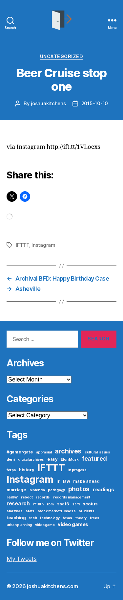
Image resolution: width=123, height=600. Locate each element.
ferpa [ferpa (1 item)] (11, 470)
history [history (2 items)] (26, 469)
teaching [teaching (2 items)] (16, 517)
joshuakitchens (48, 103)
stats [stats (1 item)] (30, 511)
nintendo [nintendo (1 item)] (37, 490)
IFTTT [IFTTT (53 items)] (51, 467)
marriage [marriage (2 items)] (16, 489)
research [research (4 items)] (18, 503)
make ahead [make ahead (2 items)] (86, 481)
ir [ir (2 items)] (57, 481)
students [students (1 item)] (86, 511)
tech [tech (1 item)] (33, 518)
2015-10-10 (94, 103)
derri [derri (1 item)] (11, 459)
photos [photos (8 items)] (79, 489)
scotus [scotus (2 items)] (90, 503)
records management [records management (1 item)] (71, 497)
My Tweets (22, 558)
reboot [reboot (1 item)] (26, 497)
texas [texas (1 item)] (67, 518)
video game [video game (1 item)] (44, 525)
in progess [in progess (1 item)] (77, 470)
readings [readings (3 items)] (103, 490)
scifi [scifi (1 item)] (76, 504)
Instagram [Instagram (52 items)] (30, 479)
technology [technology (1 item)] (49, 518)
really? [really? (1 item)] (12, 497)
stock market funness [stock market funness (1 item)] (57, 511)
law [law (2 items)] (66, 481)
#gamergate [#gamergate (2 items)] (20, 451)
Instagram (43, 245)
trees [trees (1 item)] (94, 518)
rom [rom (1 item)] (50, 504)
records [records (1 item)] (43, 497)
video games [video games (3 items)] (73, 524)
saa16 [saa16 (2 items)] (63, 503)
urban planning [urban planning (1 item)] (19, 525)
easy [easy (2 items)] (52, 459)
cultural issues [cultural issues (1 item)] (97, 452)
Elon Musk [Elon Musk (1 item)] (70, 459)
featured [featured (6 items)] (94, 458)
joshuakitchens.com (52, 586)
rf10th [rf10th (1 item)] (38, 504)
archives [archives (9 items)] (68, 451)
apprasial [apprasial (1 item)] (44, 452)
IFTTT (22, 245)
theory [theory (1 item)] (81, 518)
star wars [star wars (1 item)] (15, 511)
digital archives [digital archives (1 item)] (31, 459)
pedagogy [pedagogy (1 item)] (56, 490)
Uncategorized (61, 56)
